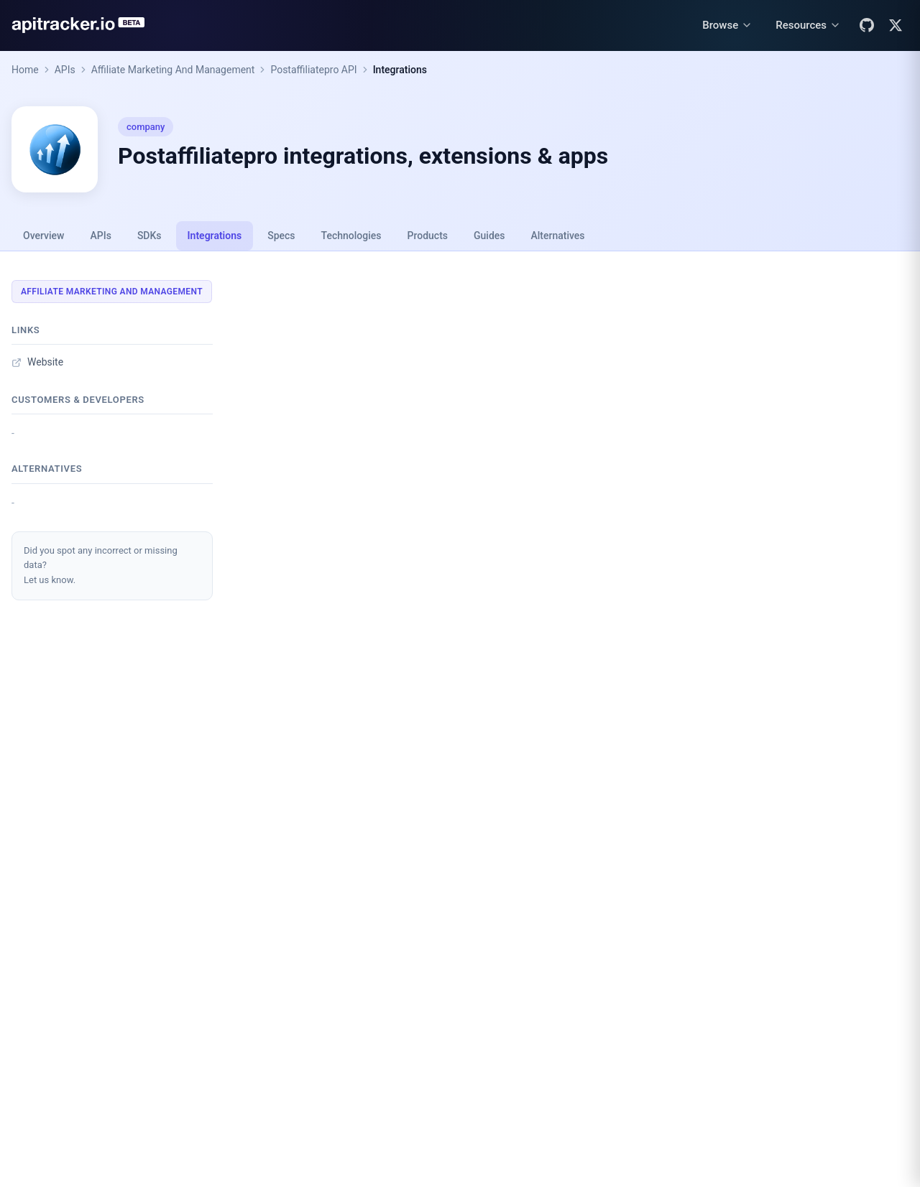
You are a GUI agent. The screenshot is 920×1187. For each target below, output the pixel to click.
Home (25, 69)
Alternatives (557, 235)
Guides (489, 235)
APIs (65, 69)
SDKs (149, 235)
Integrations (400, 69)
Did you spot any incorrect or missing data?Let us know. (101, 565)
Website (37, 362)
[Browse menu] (727, 25)
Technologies (351, 235)
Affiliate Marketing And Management (173, 69)
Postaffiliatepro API (313, 69)
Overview (43, 235)
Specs (281, 235)
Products (428, 235)
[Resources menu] (808, 25)
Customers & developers (78, 399)
